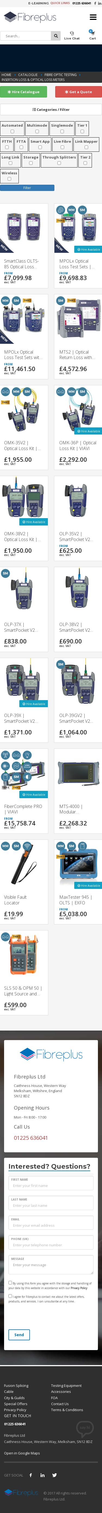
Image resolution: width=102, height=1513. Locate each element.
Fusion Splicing (16, 1385)
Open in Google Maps (22, 1453)
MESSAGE (17, 1259)
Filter (27, 188)
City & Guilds (14, 1397)
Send (19, 1334)
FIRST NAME (19, 1179)
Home (7, 74)
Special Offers (15, 1403)
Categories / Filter (51, 109)
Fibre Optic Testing (61, 74)
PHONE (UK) (20, 1239)
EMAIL (15, 1219)
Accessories (61, 1391)
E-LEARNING (38, 3)
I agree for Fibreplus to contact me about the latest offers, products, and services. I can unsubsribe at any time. (46, 1298)
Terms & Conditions (67, 1409)
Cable (9, 1391)
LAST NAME (19, 1199)
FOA (54, 1397)
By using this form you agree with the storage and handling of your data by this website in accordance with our (49, 1285)
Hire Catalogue (23, 91)
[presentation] (49, 1317)
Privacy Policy (79, 1288)
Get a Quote (78, 91)
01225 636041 (81, 3)
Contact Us (60, 1403)
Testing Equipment (66, 1385)
